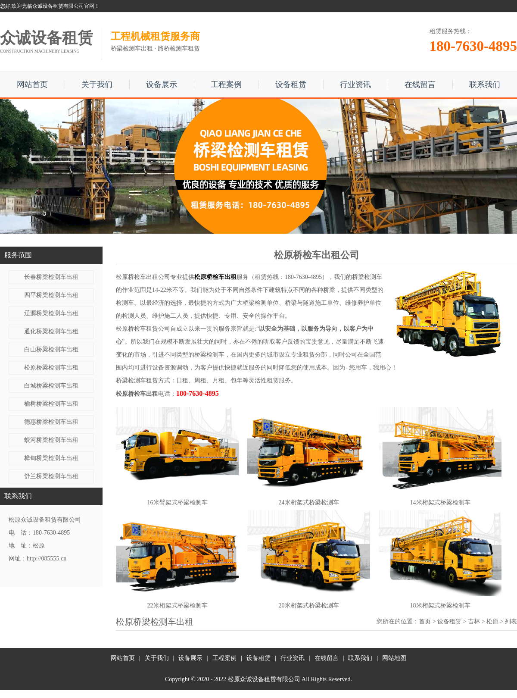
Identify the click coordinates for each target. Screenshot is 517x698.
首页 (425, 621)
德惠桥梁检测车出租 (51, 422)
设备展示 (161, 84)
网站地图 (394, 658)
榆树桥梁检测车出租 (51, 404)
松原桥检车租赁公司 (143, 329)
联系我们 (484, 84)
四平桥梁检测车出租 (51, 295)
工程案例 (226, 84)
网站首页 (32, 84)
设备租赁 (290, 84)
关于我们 (96, 84)
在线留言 (420, 84)
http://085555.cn (46, 558)
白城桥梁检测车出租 (51, 385)
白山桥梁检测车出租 (51, 349)
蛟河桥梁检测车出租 (51, 440)
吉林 (474, 621)
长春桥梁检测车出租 (51, 277)
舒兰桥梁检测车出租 (51, 476)
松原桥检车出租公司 (143, 277)
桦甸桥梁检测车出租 (51, 458)
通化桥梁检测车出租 (51, 331)
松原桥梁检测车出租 (51, 367)
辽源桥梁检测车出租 (51, 313)
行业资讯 (355, 84)
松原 (492, 621)
